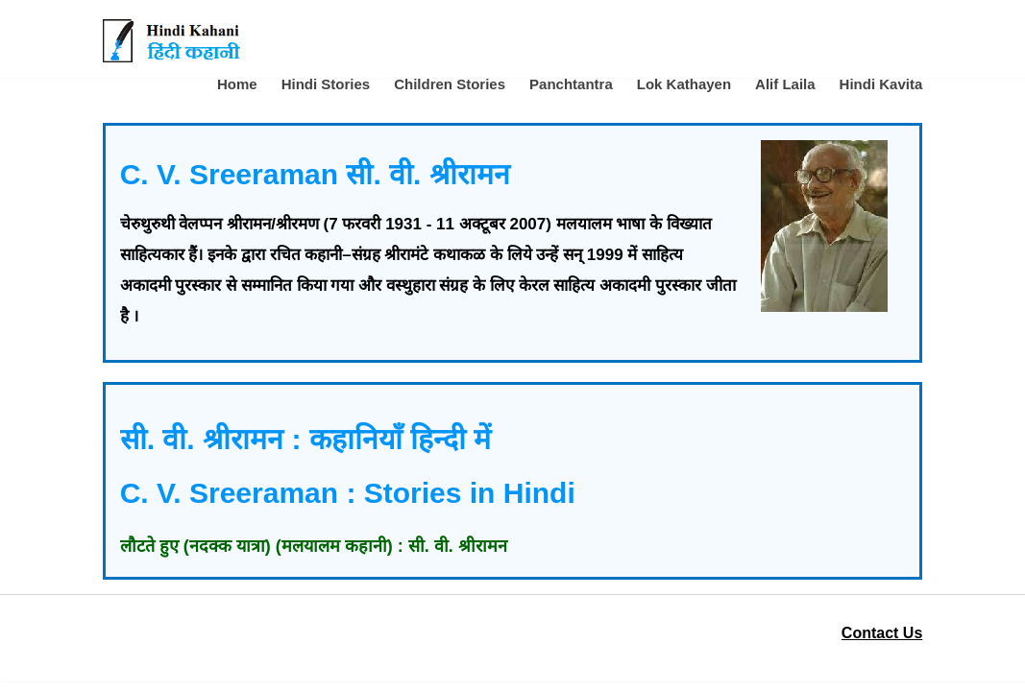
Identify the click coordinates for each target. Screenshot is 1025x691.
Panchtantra (571, 84)
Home (237, 84)
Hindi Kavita (881, 84)
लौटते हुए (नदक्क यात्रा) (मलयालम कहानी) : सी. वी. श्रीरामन (313, 546)
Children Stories (449, 84)
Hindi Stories (326, 84)
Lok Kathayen (684, 84)
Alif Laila (785, 84)
